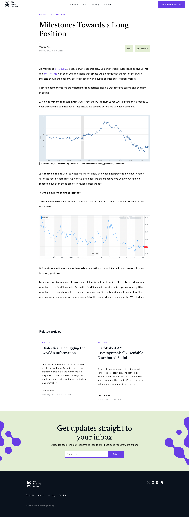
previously (60, 68)
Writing (95, 4)
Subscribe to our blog (171, 4)
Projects (73, 4)
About (85, 4)
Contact (107, 4)
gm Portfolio (50, 73)
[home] (11, 4)
